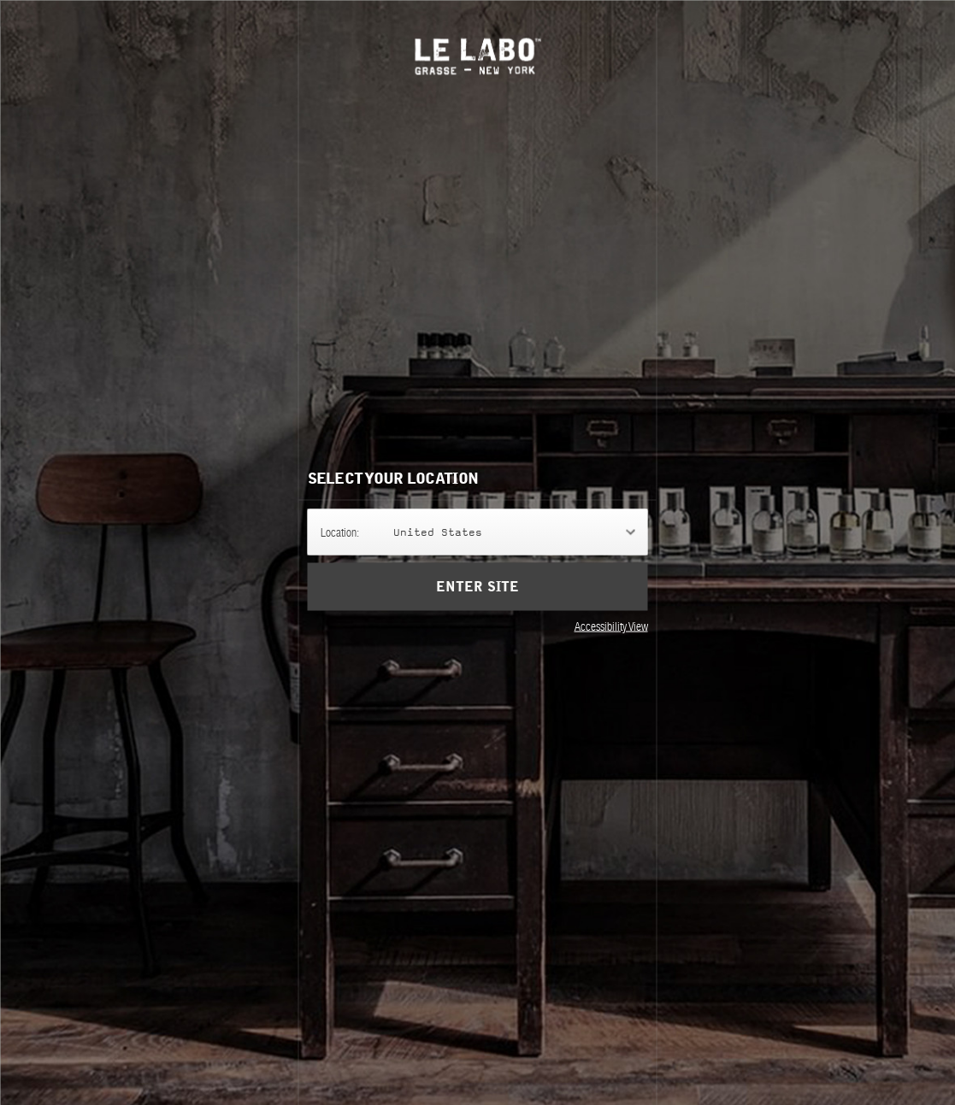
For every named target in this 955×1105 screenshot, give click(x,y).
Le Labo (477, 56)
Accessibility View (611, 625)
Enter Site (477, 586)
